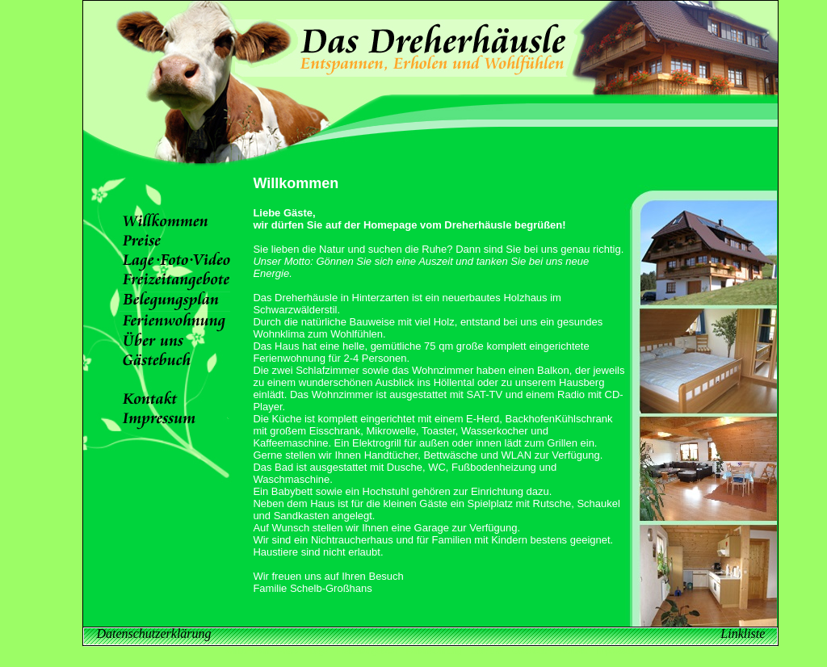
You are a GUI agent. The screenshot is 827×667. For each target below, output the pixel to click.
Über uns (487, 651)
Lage (319, 651)
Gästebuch (531, 651)
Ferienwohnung (434, 651)
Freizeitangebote (367, 651)
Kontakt (574, 651)
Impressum (616, 651)
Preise (289, 651)
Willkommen (246, 651)
